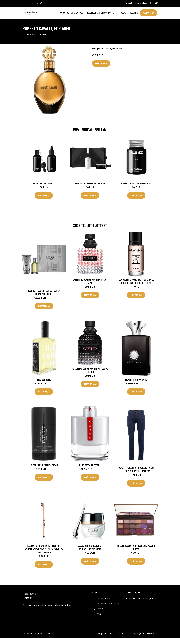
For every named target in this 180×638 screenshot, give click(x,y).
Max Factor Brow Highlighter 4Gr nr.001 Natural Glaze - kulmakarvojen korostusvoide (44, 549)
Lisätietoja (101, 63)
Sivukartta (151, 633)
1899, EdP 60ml (44, 379)
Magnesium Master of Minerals (136, 183)
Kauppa (134, 13)
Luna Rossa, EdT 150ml (90, 465)
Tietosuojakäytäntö (136, 633)
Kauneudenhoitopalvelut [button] (101, 13)
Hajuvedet (41, 34)
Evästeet (121, 633)
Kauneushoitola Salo (72, 13)
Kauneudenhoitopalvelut (107, 603)
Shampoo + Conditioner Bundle (90, 183)
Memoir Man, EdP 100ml (136, 379)
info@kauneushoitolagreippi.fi (143, 598)
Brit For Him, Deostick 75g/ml (43, 465)
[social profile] (41, 3)
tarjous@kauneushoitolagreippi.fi (138, 3)
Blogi (123, 13)
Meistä (99, 608)
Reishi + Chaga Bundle (44, 183)
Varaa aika (148, 13)
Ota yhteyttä (110, 633)
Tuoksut (29, 34)
